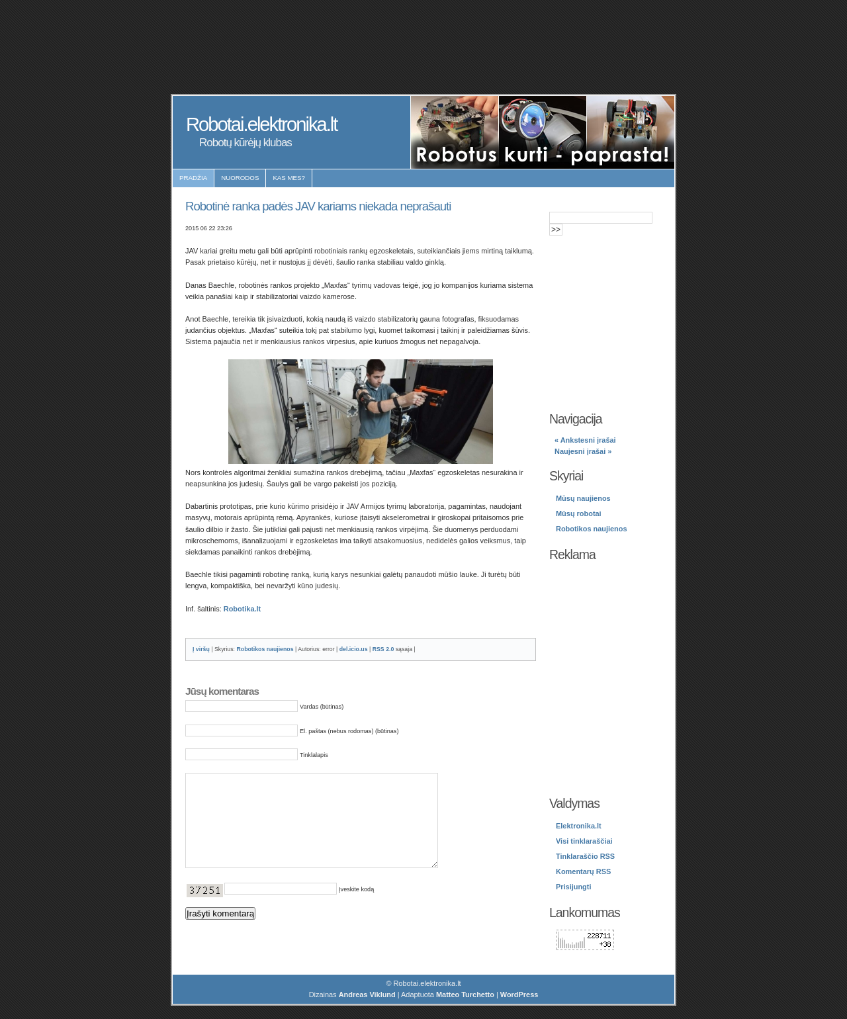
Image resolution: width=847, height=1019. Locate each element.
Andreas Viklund (367, 994)
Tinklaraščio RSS (585, 856)
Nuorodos (240, 177)
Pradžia (193, 177)
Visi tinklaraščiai (584, 841)
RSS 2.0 (383, 649)
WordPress (519, 994)
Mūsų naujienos (583, 498)
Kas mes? (289, 177)
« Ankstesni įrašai (585, 440)
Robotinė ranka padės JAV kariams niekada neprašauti (318, 206)
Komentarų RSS (583, 871)
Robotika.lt (242, 609)
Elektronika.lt (579, 826)
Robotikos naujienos (264, 649)
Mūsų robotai (579, 513)
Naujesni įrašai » (583, 451)
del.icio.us (353, 649)
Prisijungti (573, 887)
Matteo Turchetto (465, 994)
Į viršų (201, 649)
